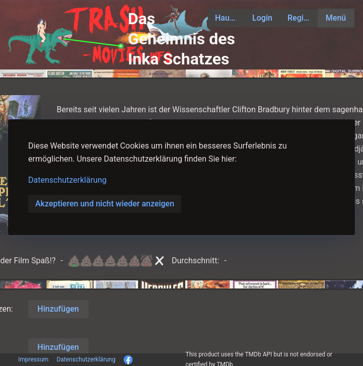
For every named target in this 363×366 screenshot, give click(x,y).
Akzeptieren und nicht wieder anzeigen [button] (104, 203)
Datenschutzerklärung (67, 180)
